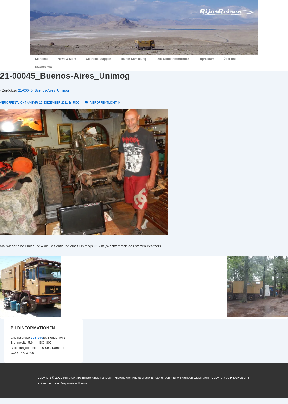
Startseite (42, 59)
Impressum (206, 59)
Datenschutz (43, 66)
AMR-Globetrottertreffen (172, 59)
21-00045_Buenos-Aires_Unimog (43, 90)
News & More (67, 59)
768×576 (37, 337)
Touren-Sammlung (133, 59)
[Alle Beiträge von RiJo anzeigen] (74, 102)
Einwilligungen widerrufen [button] (191, 377)
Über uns (230, 59)
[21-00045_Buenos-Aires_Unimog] (53, 102)
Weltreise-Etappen (98, 59)
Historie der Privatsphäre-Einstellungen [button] (142, 377)
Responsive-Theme (74, 383)
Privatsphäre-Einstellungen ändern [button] (87, 377)
